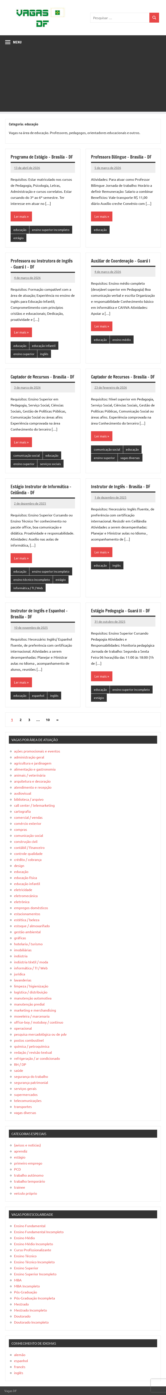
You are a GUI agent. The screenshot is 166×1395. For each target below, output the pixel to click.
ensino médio (121, 339)
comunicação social (26, 455)
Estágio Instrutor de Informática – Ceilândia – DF (41, 490)
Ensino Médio (24, 1238)
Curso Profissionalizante (32, 1250)
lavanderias (22, 980)
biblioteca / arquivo (28, 799)
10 (48, 719)
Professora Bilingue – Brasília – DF (121, 157)
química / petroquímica (31, 1046)
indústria (20, 956)
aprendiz (20, 1151)
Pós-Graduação (25, 1292)
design (19, 865)
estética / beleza (26, 920)
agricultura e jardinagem (32, 763)
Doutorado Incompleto (31, 1322)
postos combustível (29, 1040)
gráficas (20, 938)
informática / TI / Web (28, 588)
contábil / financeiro (29, 847)
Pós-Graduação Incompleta (34, 1298)
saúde (18, 1070)
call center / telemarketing (34, 805)
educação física (25, 877)
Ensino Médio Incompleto (33, 1244)
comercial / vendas (28, 817)
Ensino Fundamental (29, 1226)
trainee (19, 1187)
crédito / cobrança (28, 859)
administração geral (29, 757)
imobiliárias (23, 950)
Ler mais (20, 216)
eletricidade (23, 889)
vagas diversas (130, 458)
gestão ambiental (27, 932)
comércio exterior (27, 823)
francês (19, 1366)
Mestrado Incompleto (30, 1310)
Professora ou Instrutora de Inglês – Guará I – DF (42, 264)
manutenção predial (29, 1004)
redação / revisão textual (33, 1052)
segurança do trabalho (31, 1076)
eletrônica (21, 901)
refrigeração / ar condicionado (37, 1058)
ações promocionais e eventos (37, 751)
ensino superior (23, 354)
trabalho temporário (29, 1181)
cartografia (22, 811)
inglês (44, 354)
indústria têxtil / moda (31, 962)
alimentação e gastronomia (35, 769)
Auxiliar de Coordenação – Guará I (120, 261)
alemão (19, 1354)
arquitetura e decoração (32, 781)
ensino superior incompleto (50, 230)
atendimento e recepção (32, 787)
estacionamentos (27, 913)
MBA (18, 1280)
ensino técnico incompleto (31, 579)
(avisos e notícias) (27, 1145)
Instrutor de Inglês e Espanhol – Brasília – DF (39, 614)
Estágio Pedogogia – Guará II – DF (120, 611)
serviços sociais (50, 464)
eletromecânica (26, 895)
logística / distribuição (30, 992)
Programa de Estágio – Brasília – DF (42, 157)
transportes (23, 1106)
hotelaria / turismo (28, 944)
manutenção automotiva (32, 998)
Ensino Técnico (25, 1256)
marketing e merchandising (35, 1010)
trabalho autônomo (28, 1175)
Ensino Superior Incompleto (35, 1274)
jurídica (19, 974)
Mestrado (21, 1304)
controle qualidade (28, 853)
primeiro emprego (28, 1163)
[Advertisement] (83, 81)
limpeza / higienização (31, 986)
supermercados (26, 1094)
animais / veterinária (29, 775)
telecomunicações (28, 1100)
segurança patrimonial (31, 1082)
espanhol (38, 695)
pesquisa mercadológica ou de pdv (40, 1034)
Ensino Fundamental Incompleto (39, 1232)
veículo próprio (25, 1193)
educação (19, 230)
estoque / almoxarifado (32, 926)
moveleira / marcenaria (31, 1016)
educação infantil (44, 346)
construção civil (25, 841)
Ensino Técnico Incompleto (34, 1262)
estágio (18, 238)
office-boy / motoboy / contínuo (38, 1022)
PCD (17, 1169)
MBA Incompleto (27, 1286)
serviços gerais (25, 1088)
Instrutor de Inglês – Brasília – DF (120, 487)
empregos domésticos (31, 907)
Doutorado (22, 1316)
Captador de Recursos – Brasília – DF (42, 377)
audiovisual (22, 793)
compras (20, 829)
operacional (23, 1028)
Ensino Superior (26, 1268)
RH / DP (20, 1064)
